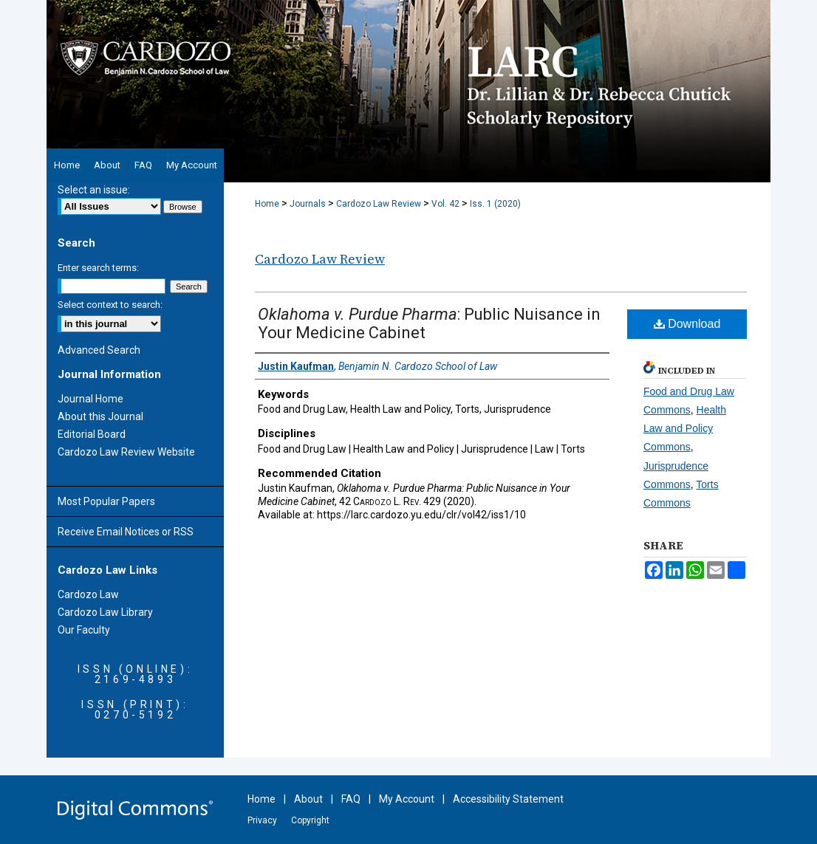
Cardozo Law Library (105, 612)
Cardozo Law (88, 594)
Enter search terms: (98, 267)
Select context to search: (110, 304)
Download (687, 324)
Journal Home (90, 399)
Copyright (310, 820)
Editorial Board (92, 434)
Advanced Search (99, 350)
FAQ (350, 799)
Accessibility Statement (508, 799)
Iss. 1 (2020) (495, 204)
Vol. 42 (445, 204)
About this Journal (100, 416)
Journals (308, 204)
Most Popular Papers (106, 501)
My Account (406, 799)
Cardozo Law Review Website (126, 452)
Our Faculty (84, 630)
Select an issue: (94, 190)
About (308, 799)
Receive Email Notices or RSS (126, 532)
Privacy (262, 820)
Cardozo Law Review (378, 204)
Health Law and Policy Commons (684, 428)
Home (267, 204)
